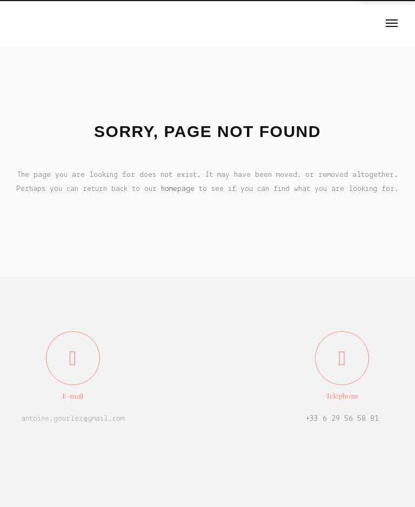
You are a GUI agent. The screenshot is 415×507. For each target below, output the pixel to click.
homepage (178, 189)
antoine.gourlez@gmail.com (72, 419)
